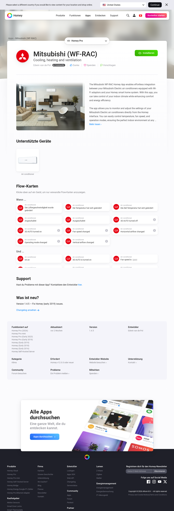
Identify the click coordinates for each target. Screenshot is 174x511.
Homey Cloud (12, 471)
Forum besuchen (19, 373)
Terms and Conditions (158, 495)
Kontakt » (132, 362)
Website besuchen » (98, 362)
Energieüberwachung (104, 491)
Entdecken (100, 18)
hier (80, 284)
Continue (154, 5)
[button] (123, 4)
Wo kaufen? (42, 482)
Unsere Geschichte (45, 474)
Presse (40, 489)
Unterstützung (43, 478)
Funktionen (75, 18)
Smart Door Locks (14, 506)
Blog (39, 485)
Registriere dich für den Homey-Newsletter (146, 466)
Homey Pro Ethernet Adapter (18, 493)
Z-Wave (99, 471)
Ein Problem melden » (59, 373)
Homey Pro (11, 474)
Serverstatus (72, 485)
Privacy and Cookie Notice (138, 495)
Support (114, 18)
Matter (99, 478)
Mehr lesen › (95, 124)
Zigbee (99, 474)
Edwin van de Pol (135, 330)
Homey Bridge (12, 485)
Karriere (41, 471)
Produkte (60, 18)
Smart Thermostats (15, 510)
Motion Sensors (13, 502)
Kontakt (41, 496)
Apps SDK (71, 474)
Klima (14, 362)
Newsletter (42, 493)
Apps (88, 18)
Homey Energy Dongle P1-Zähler (20, 489)
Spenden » (93, 373)
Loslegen (70, 471)
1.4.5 (91, 330)
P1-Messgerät (102, 495)
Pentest (70, 502)
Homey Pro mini (13, 478)
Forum (69, 499)
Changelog (71, 482)
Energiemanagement (104, 488)
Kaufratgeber (13, 498)
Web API (70, 478)
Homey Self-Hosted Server (18, 482)
